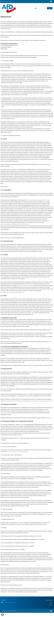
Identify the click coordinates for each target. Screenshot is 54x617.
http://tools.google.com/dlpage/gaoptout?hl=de (37, 201)
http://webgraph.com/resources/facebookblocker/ (12, 294)
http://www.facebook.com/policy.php (25, 287)
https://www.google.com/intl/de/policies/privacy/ (15, 403)
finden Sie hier (48, 420)
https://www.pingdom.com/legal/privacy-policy (17, 454)
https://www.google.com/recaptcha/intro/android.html (40, 403)
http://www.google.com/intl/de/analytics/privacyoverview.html (15, 225)
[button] (35, 8)
